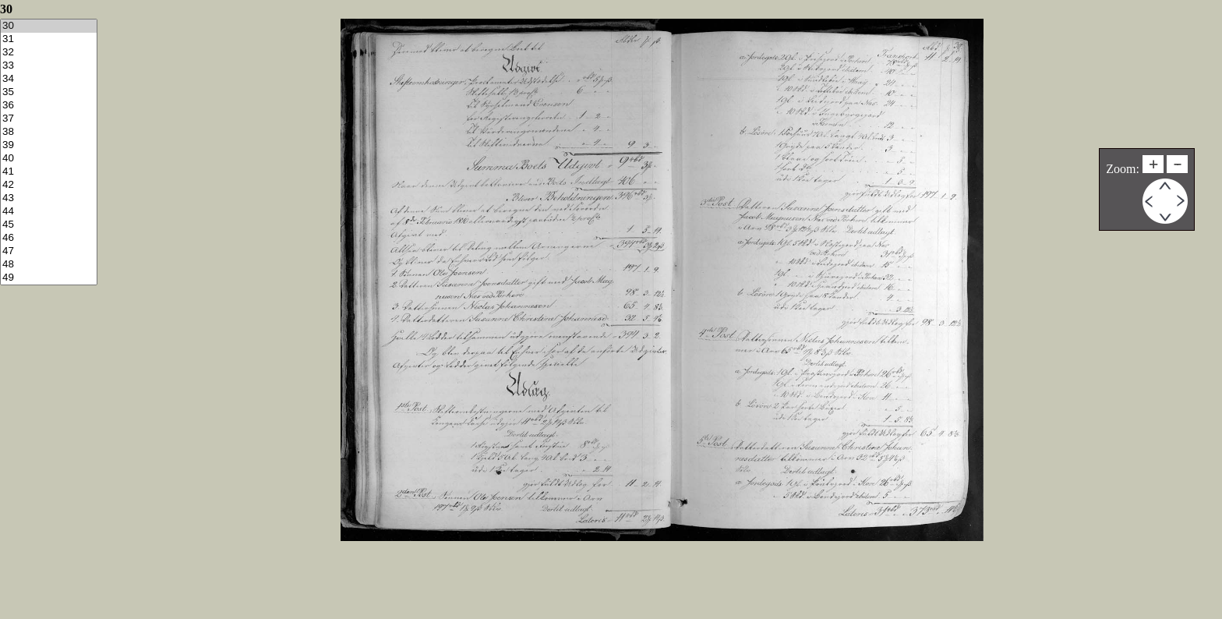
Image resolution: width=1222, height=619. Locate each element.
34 (49, 79)
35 (49, 92)
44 (49, 211)
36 (49, 105)
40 (49, 158)
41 (49, 172)
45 (49, 225)
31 (49, 39)
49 (49, 278)
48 (49, 264)
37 (49, 119)
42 (49, 185)
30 (49, 26)
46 (49, 238)
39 (49, 145)
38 (49, 132)
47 (49, 251)
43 (49, 198)
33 (49, 66)
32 (49, 52)
